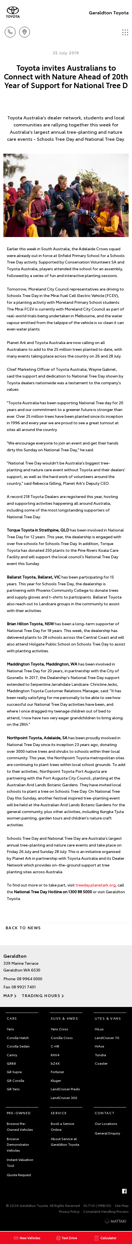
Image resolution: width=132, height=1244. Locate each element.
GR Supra (14, 1071)
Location (24, 31)
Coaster (101, 1063)
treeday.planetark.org (96, 885)
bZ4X (55, 1063)
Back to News (23, 927)
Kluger (56, 1080)
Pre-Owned (19, 1112)
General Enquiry (107, 1133)
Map (8, 995)
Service (59, 1112)
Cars (12, 1018)
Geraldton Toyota (109, 12)
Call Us (10, 31)
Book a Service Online (62, 1126)
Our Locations (106, 1123)
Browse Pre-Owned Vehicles (20, 1126)
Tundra (100, 1054)
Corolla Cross (62, 1037)
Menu (125, 32)
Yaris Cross (59, 1028)
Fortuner (57, 1071)
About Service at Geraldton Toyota (65, 1141)
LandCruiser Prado (65, 1088)
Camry (12, 1054)
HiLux (99, 1028)
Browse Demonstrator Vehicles (18, 1144)
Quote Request (19, 1174)
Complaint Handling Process (106, 1211)
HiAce (99, 1046)
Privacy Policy (69, 1211)
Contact (105, 1112)
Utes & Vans (108, 1018)
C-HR (55, 1046)
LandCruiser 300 (64, 1097)
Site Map (122, 1205)
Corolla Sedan (18, 1046)
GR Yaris (13, 1088)
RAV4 (55, 1054)
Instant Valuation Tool (20, 1162)
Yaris (10, 1028)
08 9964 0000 (29, 978)
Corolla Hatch (18, 1037)
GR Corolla (15, 1080)
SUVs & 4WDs (64, 1018)
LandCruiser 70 (107, 1037)
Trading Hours (41, 995)
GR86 (11, 1063)
